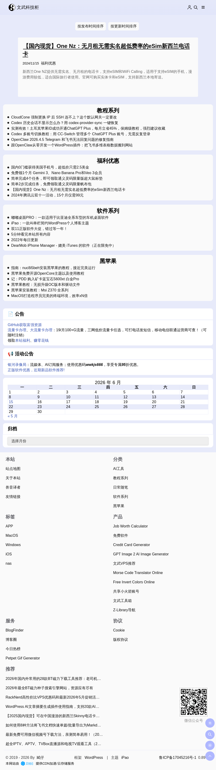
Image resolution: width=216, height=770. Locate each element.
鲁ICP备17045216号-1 (177, 758)
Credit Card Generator (131, 545)
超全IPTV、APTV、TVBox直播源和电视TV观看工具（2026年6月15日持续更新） (55, 744)
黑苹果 (118, 506)
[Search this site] (195, 7)
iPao (125, 758)
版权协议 (120, 640)
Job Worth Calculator (130, 526)
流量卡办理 (17, 330)
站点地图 (13, 469)
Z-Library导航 (124, 610)
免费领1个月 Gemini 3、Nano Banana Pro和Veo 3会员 (56, 173)
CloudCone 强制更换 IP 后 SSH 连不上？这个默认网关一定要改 (64, 117)
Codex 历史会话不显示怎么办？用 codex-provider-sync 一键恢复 (64, 123)
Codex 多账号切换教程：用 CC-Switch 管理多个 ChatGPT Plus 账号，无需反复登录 (80, 134)
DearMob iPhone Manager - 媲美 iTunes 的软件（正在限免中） (63, 245)
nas (9, 563)
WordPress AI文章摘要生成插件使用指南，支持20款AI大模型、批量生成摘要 (55, 707)
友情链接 (13, 497)
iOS (9, 554)
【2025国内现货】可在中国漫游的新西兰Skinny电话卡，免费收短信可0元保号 (55, 716)
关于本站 (13, 478)
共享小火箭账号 (126, 591)
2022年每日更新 (24, 240)
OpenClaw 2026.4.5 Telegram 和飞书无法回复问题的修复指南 (62, 140)
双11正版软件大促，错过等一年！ (39, 229)
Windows (13, 545)
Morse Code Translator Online (138, 573)
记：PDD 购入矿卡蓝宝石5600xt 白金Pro (45, 279)
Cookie (119, 630)
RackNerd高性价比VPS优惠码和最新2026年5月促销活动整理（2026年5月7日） (55, 697)
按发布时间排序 (91, 26)
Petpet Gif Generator (23, 658)
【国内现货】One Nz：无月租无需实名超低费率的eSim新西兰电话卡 (68, 190)
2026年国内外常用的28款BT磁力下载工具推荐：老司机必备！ (55, 679)
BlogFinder (15, 630)
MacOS (12, 535)
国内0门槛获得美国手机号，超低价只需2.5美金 (50, 167)
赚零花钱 (41, 340)
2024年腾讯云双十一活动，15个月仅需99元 (47, 195)
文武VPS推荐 (124, 563)
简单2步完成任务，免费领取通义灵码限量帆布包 (51, 184)
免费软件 (120, 535)
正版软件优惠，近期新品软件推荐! (36, 370)
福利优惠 (48, 63)
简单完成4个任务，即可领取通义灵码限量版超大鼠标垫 (57, 178)
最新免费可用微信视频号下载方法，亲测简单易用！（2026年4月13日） (55, 734)
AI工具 (118, 469)
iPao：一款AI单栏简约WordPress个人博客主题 (50, 223)
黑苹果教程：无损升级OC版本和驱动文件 (45, 285)
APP (9, 526)
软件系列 (120, 497)
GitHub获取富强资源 (25, 325)
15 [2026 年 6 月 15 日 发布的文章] (11, 402)
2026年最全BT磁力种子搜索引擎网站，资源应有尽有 (49, 688)
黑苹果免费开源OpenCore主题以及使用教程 (47, 273)
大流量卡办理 (41, 330)
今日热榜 (13, 649)
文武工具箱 (122, 601)
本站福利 (22, 340)
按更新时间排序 (124, 26)
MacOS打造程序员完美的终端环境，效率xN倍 (49, 296)
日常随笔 (120, 487)
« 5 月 (13, 416)
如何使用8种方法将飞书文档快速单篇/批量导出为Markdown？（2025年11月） (55, 725)
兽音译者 (13, 487)
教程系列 (120, 478)
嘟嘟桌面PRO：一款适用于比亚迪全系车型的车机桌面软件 (60, 218)
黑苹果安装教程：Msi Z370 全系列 (39, 290)
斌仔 (40, 758)
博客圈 (11, 640)
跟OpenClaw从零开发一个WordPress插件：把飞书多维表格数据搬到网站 (72, 145)
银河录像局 (17, 365)
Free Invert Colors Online (134, 582)
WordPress (93, 758)
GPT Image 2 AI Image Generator (141, 554)
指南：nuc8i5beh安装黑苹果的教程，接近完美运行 (53, 268)
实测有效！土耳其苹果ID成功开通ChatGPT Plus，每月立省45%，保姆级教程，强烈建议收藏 (88, 128)
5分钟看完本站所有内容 (31, 234)
